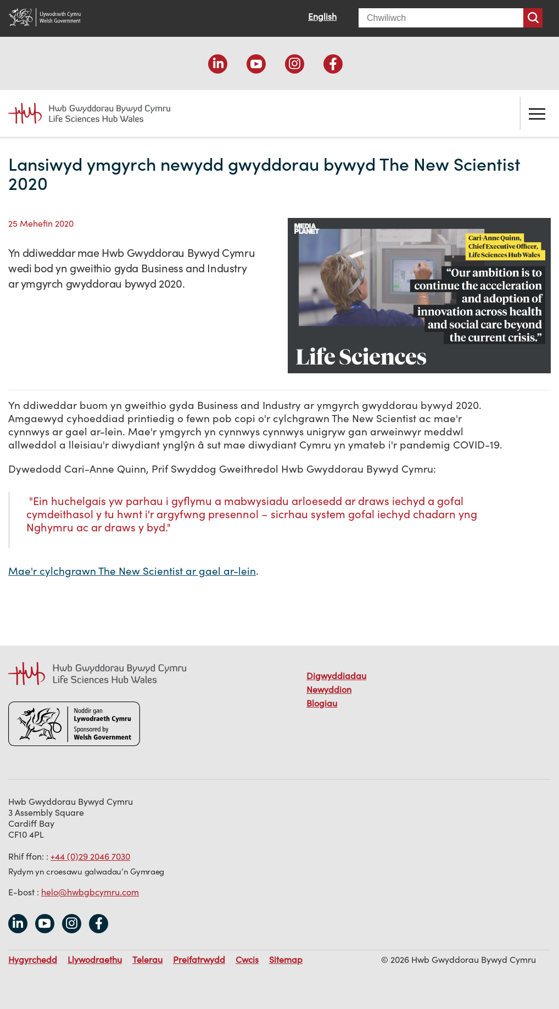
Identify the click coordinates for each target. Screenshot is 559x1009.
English (322, 16)
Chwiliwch (533, 17)
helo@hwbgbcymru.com (90, 892)
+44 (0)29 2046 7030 (90, 856)
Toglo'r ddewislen (537, 113)
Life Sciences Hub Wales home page (89, 113)
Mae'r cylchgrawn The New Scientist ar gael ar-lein (132, 571)
